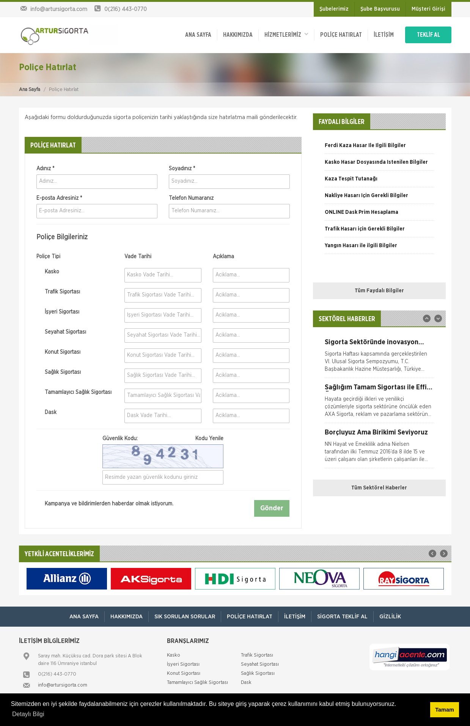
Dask (46, 412)
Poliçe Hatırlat (341, 35)
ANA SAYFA (198, 35)
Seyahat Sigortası (61, 332)
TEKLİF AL (428, 35)
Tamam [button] (444, 710)
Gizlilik (390, 616)
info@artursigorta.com (62, 685)
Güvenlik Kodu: (162, 438)
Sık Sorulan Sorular (184, 616)
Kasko (47, 271)
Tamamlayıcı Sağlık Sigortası (74, 392)
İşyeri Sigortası (57, 312)
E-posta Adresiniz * (59, 198)
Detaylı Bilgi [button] (28, 714)
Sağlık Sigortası (58, 372)
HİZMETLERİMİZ (286, 34)
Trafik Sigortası (58, 292)
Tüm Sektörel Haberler (379, 488)
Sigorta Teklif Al (342, 616)
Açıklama (223, 256)
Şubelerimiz (334, 9)
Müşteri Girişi (428, 9)
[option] (379, 148)
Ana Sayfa (29, 89)
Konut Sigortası (58, 352)
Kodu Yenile (209, 438)
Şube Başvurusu (380, 9)
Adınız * (45, 168)
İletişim (384, 35)
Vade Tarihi (137, 256)
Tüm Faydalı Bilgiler (379, 290)
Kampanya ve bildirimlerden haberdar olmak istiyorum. (104, 504)
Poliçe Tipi (48, 256)
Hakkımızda (238, 35)
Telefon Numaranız (191, 198)
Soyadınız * (182, 168)
